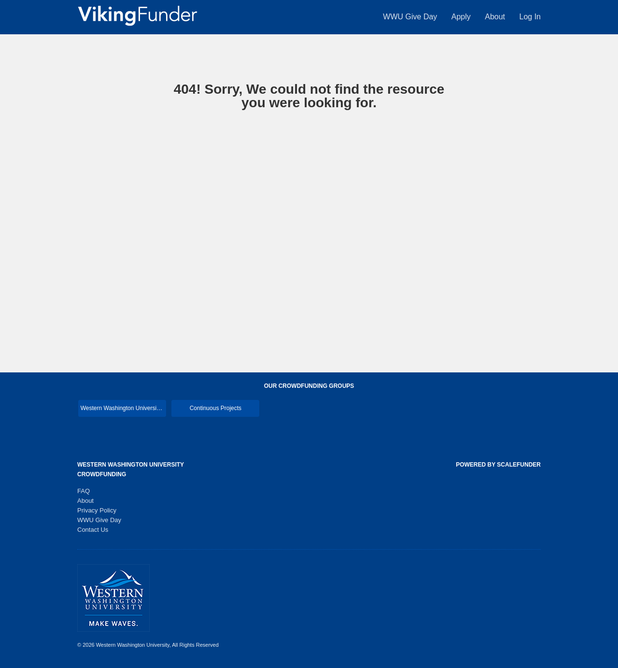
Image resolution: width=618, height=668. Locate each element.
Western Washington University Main (123, 408)
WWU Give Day (411, 17)
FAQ (83, 491)
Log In (530, 17)
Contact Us (92, 529)
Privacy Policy (96, 510)
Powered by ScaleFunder (498, 464)
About (496, 17)
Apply (462, 17)
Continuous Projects (215, 408)
